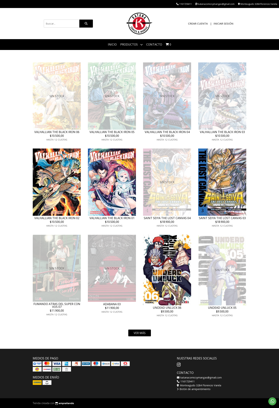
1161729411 (186, 381)
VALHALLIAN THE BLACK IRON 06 (56, 132)
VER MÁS (140, 333)
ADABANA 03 (112, 304)
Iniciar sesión (223, 23)
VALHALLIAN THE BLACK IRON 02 (56, 218)
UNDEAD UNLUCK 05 (222, 308)
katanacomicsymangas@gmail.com (199, 377)
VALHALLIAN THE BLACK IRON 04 (167, 132)
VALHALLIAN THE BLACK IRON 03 (222, 132)
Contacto (154, 44)
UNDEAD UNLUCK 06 (167, 308)
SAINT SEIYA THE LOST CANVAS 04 (167, 218)
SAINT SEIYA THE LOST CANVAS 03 (222, 218)
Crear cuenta (198, 23)
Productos (131, 44)
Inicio (112, 44)
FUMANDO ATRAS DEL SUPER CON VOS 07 (56, 305)
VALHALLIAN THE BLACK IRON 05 (112, 132)
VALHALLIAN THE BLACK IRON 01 (112, 218)
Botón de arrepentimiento (193, 389)
